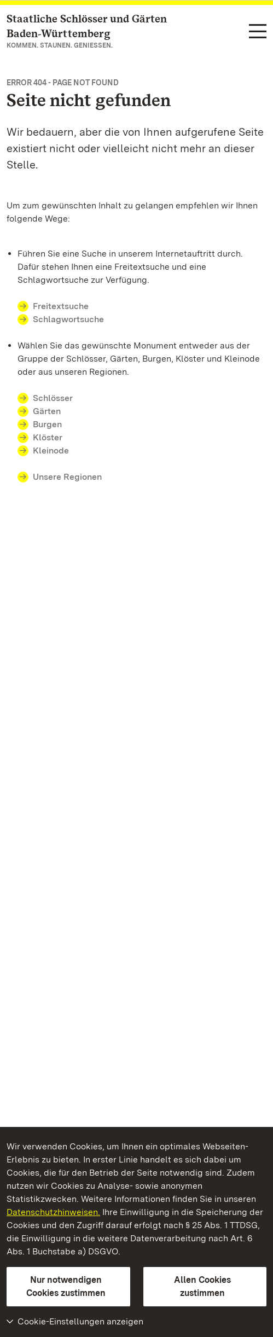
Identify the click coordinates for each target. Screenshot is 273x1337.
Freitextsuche (67, 306)
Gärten (47, 411)
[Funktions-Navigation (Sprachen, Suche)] (257, 32)
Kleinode (51, 450)
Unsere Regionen (67, 477)
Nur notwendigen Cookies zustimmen (66, 1286)
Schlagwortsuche (68, 319)
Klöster (47, 437)
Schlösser (53, 398)
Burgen (47, 424)
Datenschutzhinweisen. (53, 1212)
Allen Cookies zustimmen (202, 1286)
